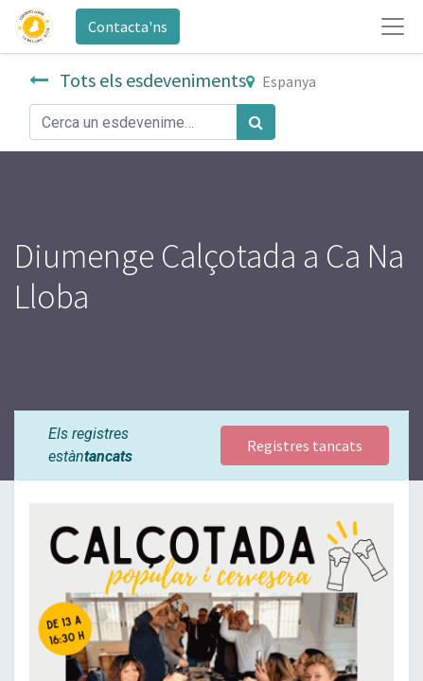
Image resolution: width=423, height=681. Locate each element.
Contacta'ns (127, 26)
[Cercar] (256, 122)
